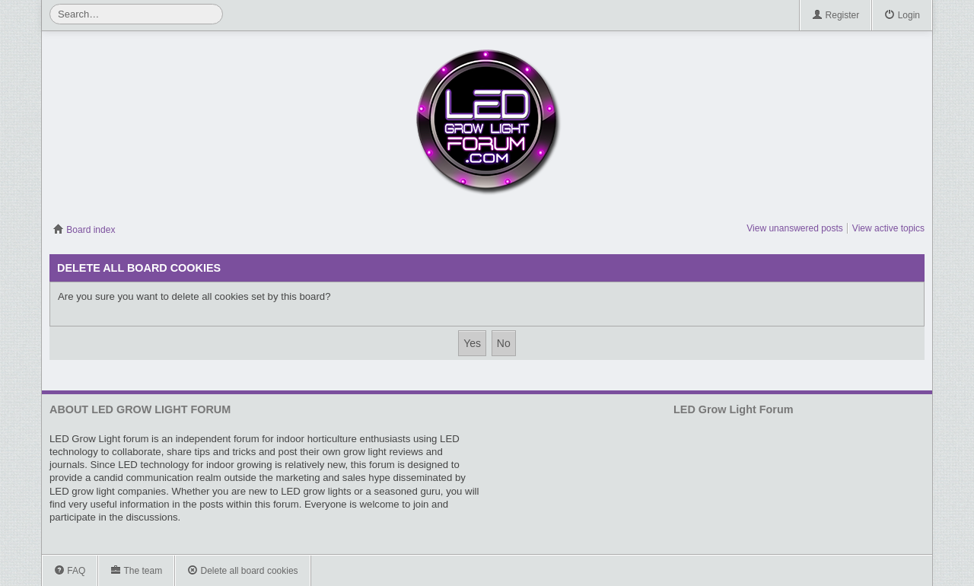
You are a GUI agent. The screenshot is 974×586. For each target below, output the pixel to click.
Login (902, 15)
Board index (84, 230)
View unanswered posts (794, 228)
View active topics (888, 228)
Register (835, 15)
